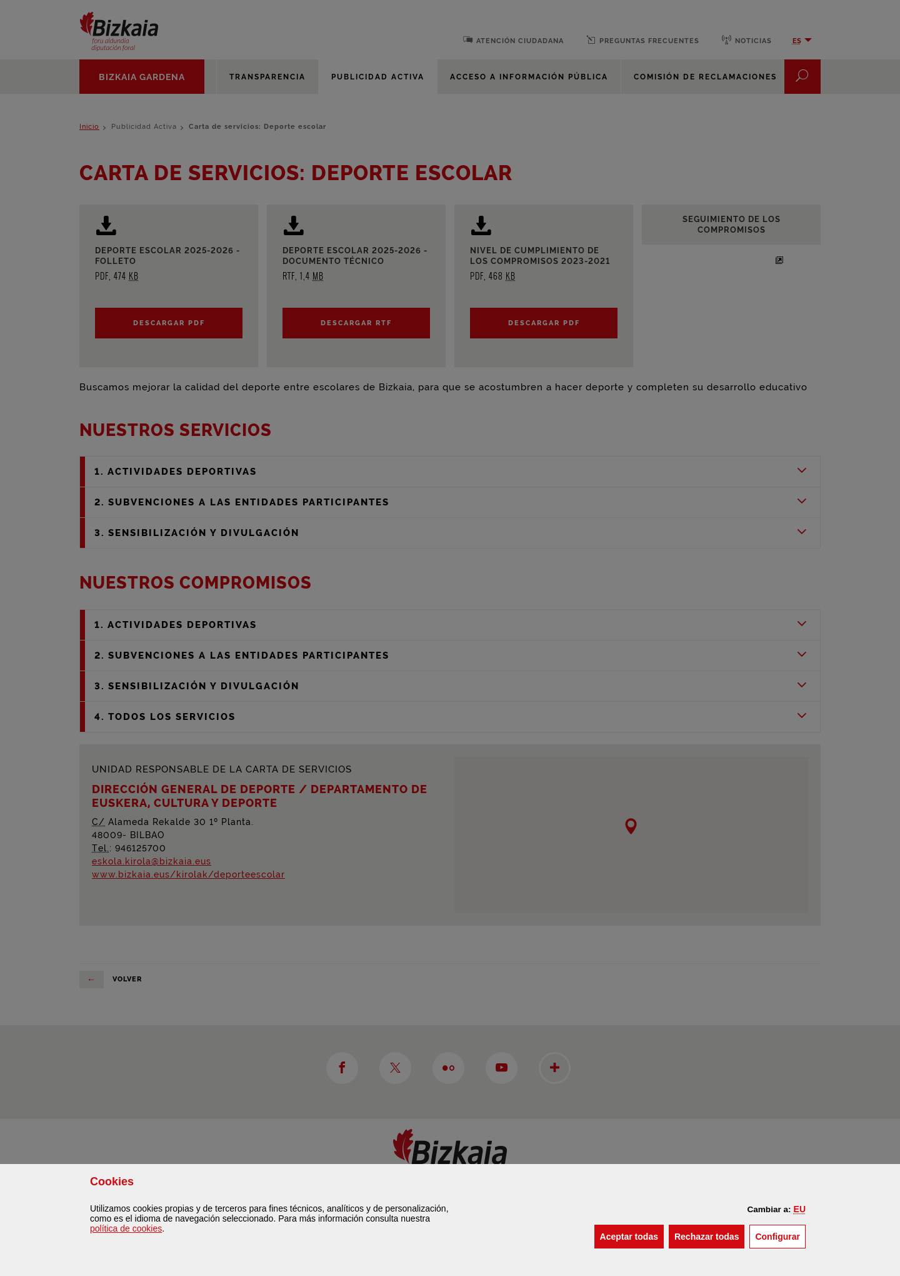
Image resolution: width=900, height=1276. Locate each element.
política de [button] (126, 1228)
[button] (800, 1209)
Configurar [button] (780, 1236)
